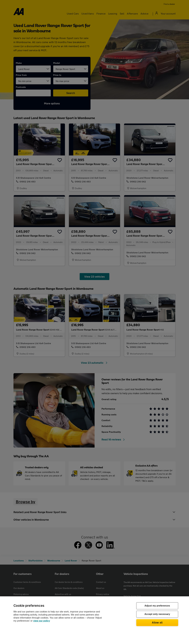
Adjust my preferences (157, 606)
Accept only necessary (157, 614)
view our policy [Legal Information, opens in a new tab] (41, 621)
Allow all (157, 622)
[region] (94, 613)
